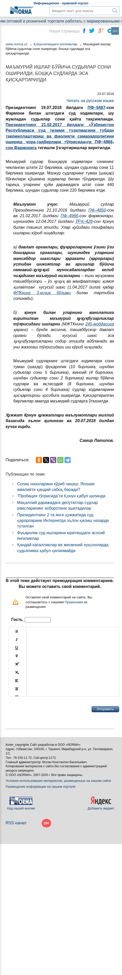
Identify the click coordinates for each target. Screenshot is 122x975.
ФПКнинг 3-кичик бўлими (42, 293)
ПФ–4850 (97, 210)
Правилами (74, 602)
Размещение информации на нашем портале (41, 786)
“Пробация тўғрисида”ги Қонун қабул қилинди (61, 496)
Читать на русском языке (90, 100)
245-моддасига (99, 324)
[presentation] (47, 709)
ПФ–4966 (69, 216)
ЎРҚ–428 (84, 221)
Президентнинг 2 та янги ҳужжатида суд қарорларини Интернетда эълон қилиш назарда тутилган (63, 521)
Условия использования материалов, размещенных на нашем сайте (58, 781)
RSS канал (16, 823)
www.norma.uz (16, 44)
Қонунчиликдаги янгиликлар (56, 44)
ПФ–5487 (96, 107)
